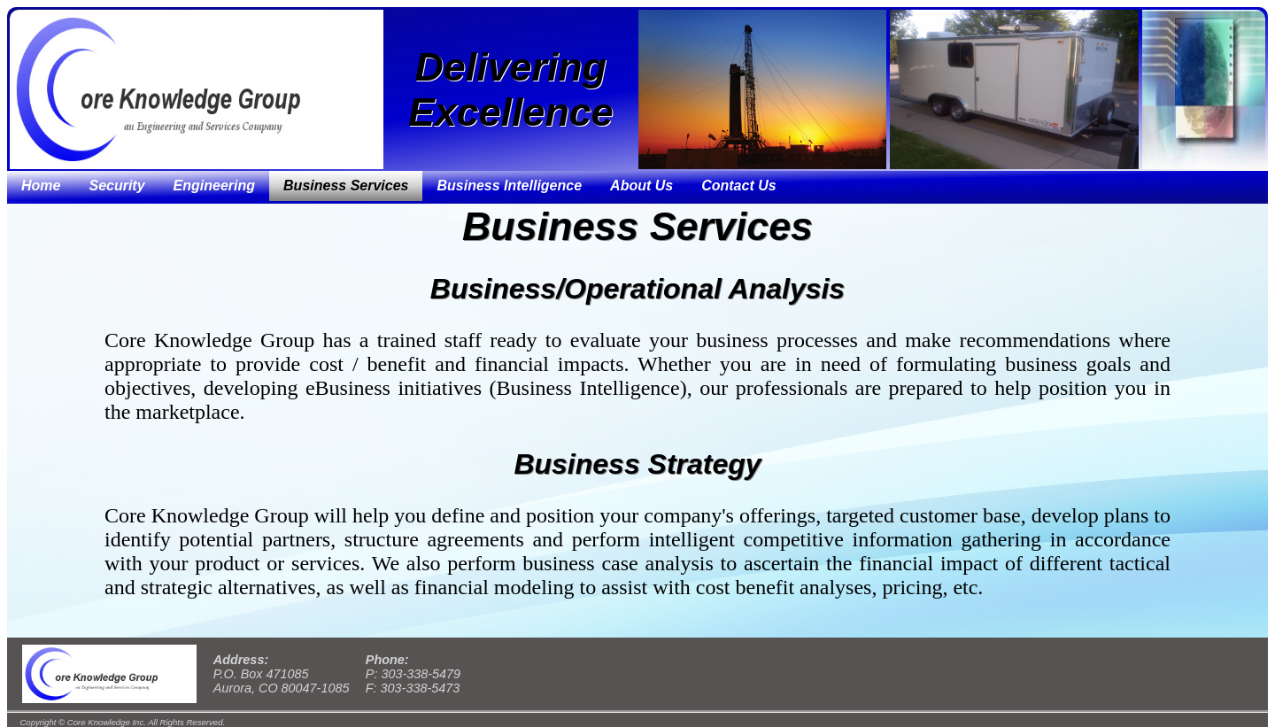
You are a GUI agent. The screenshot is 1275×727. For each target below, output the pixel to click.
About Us (641, 185)
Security (116, 185)
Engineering (214, 185)
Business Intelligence (509, 185)
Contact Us (738, 185)
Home (40, 185)
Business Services (345, 185)
